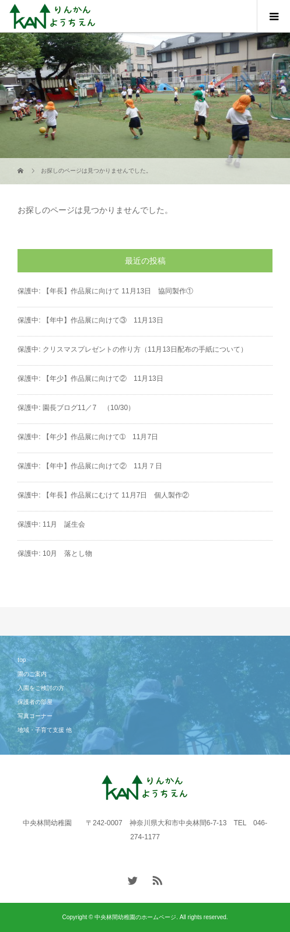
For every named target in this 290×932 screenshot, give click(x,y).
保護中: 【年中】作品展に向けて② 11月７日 (90, 466)
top (22, 660)
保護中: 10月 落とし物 (55, 553)
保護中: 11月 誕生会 (51, 524)
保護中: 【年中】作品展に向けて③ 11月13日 (90, 320)
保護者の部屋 (35, 702)
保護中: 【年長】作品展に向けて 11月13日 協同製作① (105, 291)
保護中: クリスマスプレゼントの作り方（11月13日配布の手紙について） (132, 349)
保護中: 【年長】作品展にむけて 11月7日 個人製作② (103, 495)
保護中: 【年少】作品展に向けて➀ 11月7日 (88, 437)
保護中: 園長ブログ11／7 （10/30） (76, 408)
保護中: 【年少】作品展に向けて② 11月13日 (90, 378)
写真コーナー (35, 716)
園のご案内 (32, 674)
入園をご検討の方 (41, 688)
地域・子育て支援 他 (45, 730)
